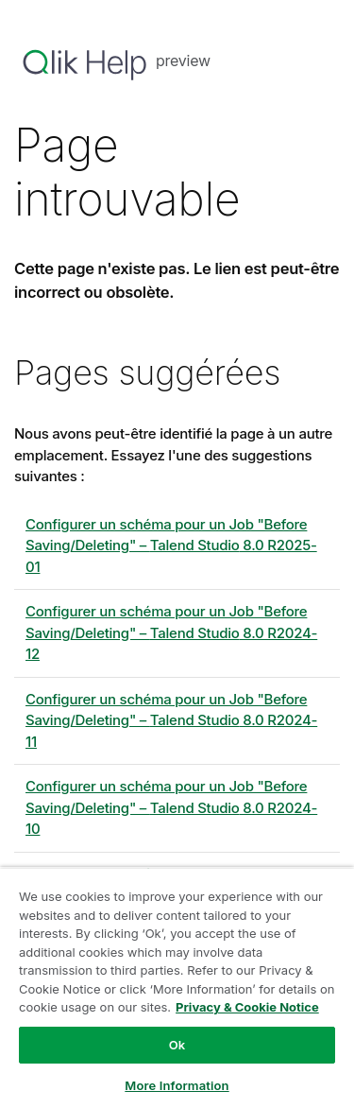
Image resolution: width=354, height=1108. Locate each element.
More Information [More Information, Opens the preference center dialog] (176, 1085)
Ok (177, 1044)
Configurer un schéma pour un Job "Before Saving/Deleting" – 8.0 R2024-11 (171, 720)
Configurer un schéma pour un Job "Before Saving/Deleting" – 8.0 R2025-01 (171, 545)
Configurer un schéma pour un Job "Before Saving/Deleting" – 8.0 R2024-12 (171, 632)
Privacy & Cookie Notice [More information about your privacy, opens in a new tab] (247, 1006)
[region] (177, 987)
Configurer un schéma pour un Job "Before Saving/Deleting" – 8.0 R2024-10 (171, 807)
